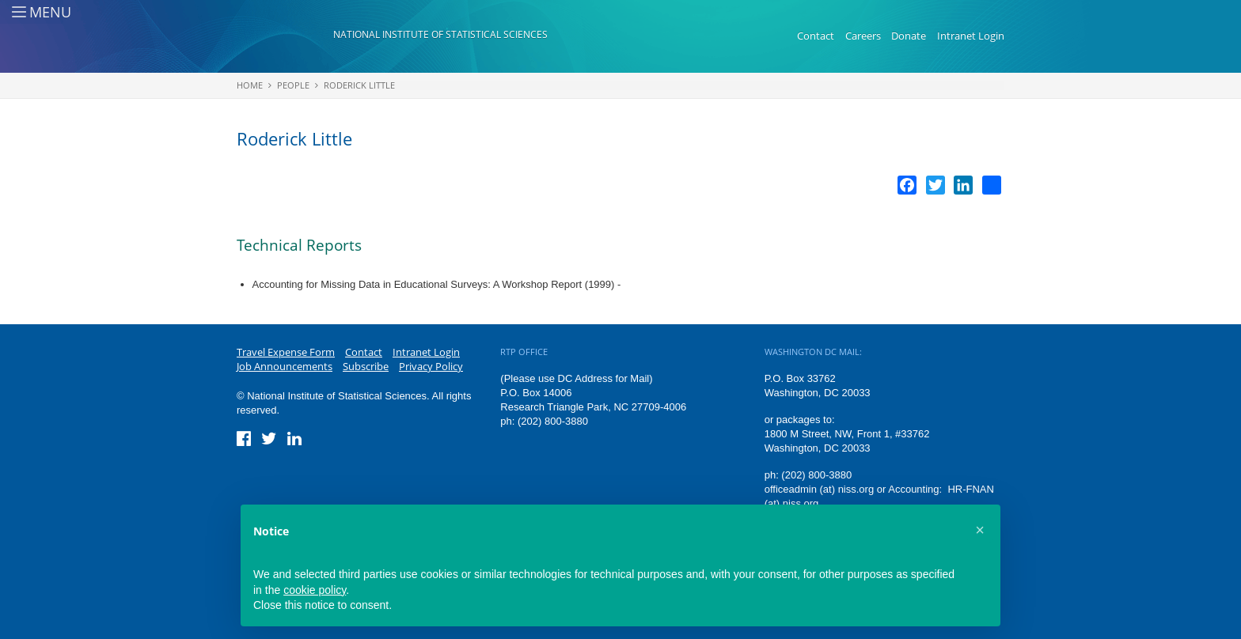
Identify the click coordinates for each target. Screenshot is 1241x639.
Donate (908, 35)
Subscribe (366, 366)
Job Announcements (284, 366)
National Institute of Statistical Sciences (440, 34)
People (293, 85)
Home (250, 85)
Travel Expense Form (286, 352)
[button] (979, 530)
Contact (815, 35)
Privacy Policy (431, 366)
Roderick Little (359, 85)
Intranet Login (970, 35)
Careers (863, 35)
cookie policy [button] (314, 590)
